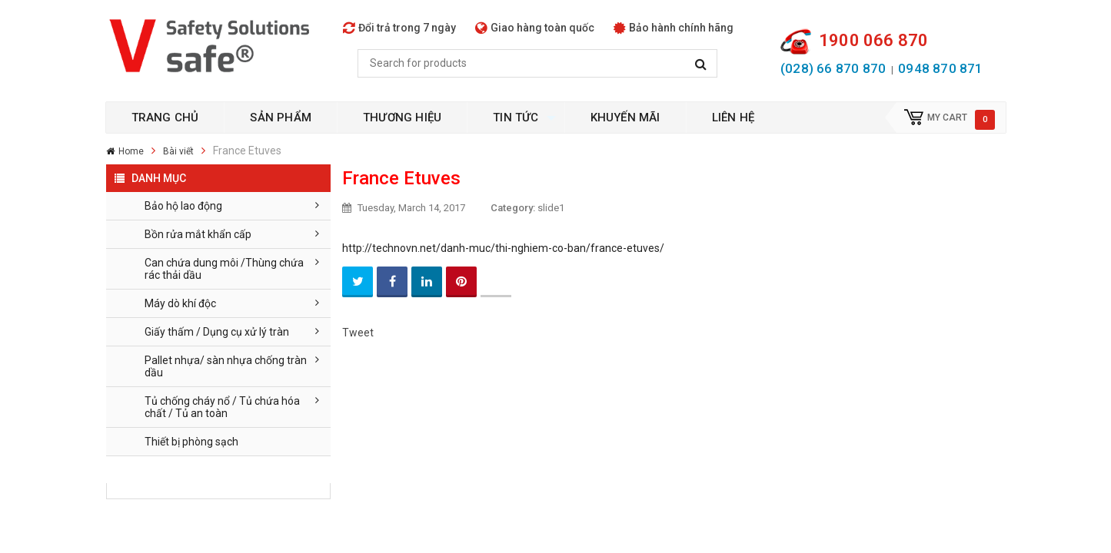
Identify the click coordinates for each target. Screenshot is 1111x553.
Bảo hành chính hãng (673, 28)
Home (131, 151)
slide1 (550, 208)
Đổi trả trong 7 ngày (399, 28)
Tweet (358, 332)
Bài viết (178, 151)
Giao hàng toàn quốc (534, 28)
